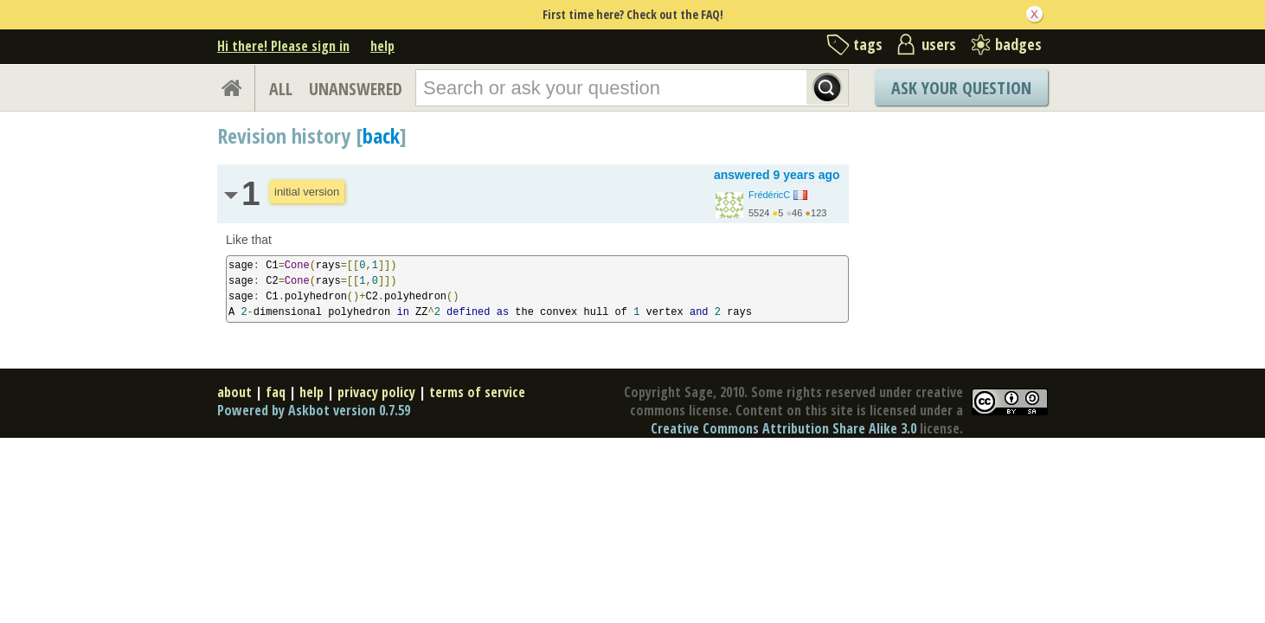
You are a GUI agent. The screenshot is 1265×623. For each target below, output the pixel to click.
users (938, 44)
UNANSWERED (355, 88)
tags (868, 44)
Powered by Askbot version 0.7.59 (313, 410)
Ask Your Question (961, 88)
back (381, 135)
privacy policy (376, 391)
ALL (280, 88)
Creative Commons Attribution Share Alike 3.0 (783, 428)
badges (1018, 44)
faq (276, 391)
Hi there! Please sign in (283, 45)
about (234, 391)
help (382, 45)
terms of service (477, 391)
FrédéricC (769, 194)
